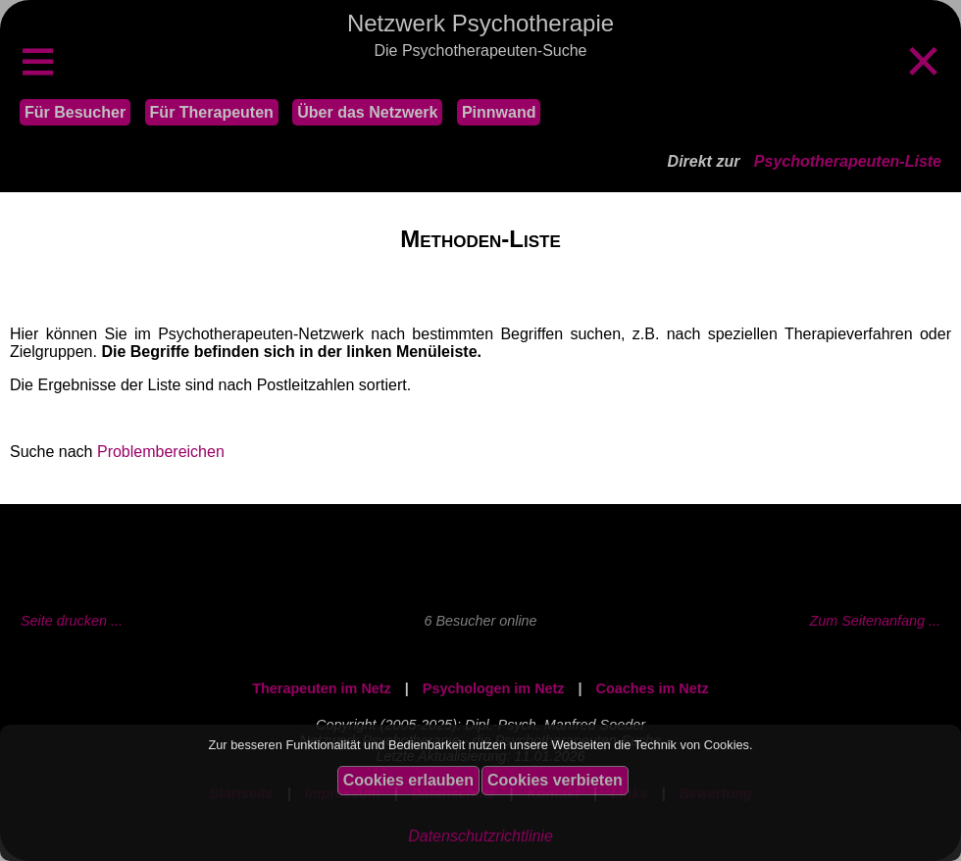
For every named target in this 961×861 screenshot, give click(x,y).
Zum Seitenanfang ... (874, 621)
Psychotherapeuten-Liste (847, 161)
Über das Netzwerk (367, 112)
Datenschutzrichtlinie (480, 836)
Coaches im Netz (652, 688)
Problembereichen (161, 451)
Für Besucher (75, 112)
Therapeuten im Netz (321, 688)
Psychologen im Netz (494, 688)
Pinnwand (499, 112)
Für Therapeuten (212, 112)
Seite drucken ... (72, 621)
